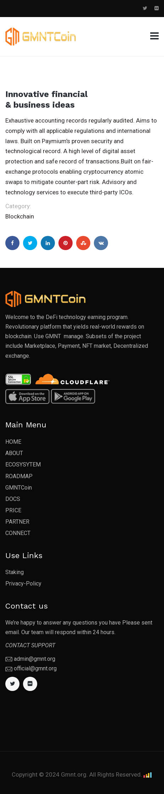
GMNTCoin (18, 487)
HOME (13, 441)
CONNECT (17, 533)
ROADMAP (19, 476)
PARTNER (17, 521)
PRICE (13, 510)
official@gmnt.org (35, 668)
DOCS (12, 499)
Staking (14, 572)
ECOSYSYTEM (23, 464)
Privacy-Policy (23, 583)
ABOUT (14, 453)
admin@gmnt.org (34, 658)
